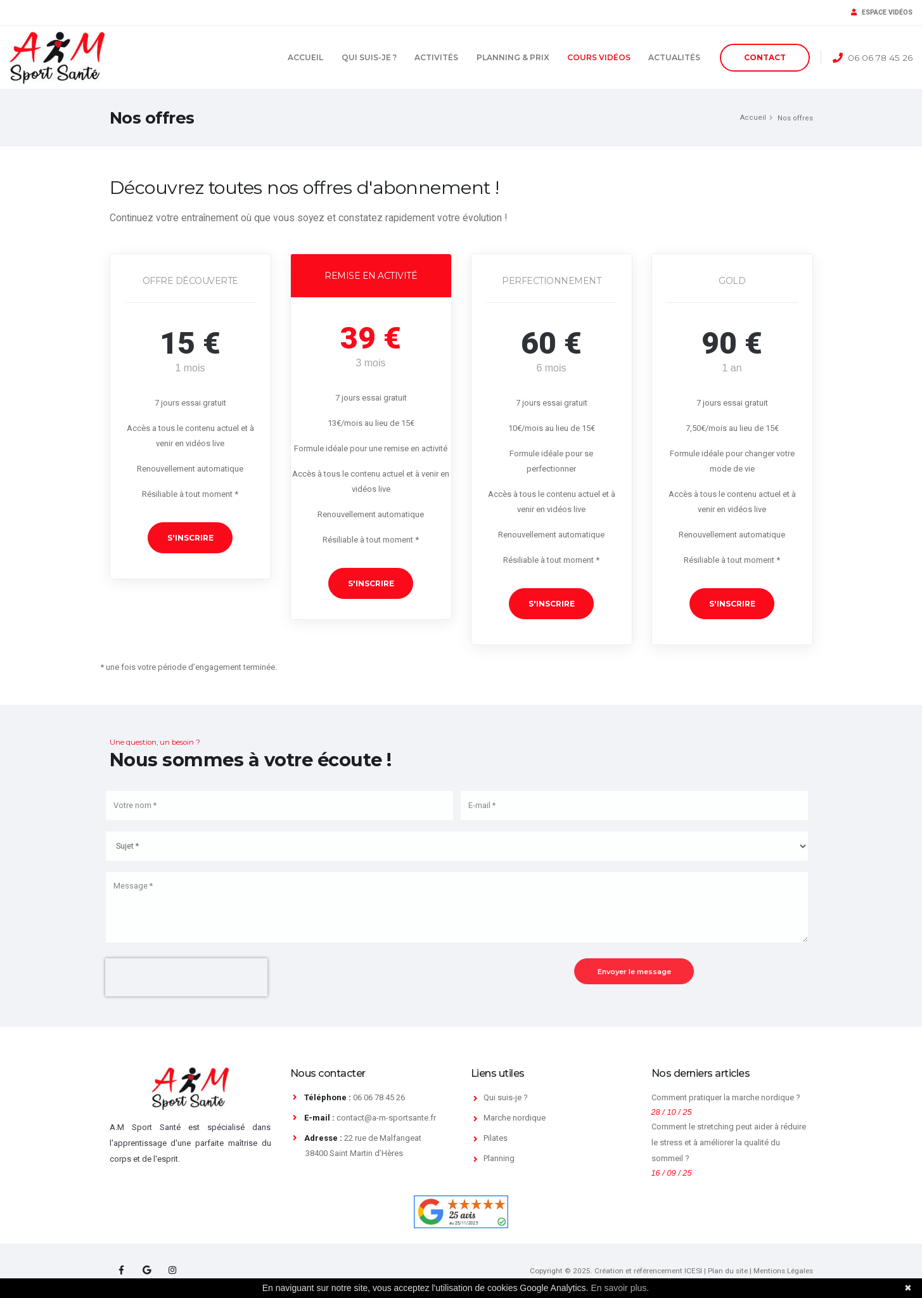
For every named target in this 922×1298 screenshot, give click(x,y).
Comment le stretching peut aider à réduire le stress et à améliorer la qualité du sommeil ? (728, 1142)
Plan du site (728, 1270)
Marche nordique (514, 1117)
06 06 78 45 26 (880, 58)
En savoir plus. (620, 1288)
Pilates (495, 1138)
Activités (436, 57)
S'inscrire (190, 538)
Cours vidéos (599, 57)
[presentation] (180, 977)
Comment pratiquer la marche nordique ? (725, 1097)
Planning (499, 1158)
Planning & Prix (513, 57)
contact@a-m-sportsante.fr (386, 1117)
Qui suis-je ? (369, 57)
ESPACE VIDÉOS (881, 12)
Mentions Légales (783, 1270)
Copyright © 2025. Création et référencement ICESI (616, 1270)
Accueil (305, 57)
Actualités (674, 57)
